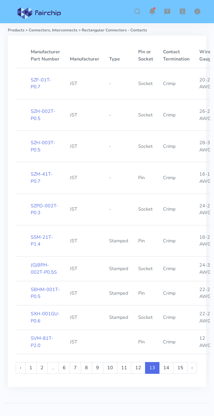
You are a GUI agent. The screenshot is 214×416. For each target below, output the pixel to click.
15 (180, 367)
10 (110, 367)
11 (124, 367)
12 (138, 367)
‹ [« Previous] (20, 367)
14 (166, 367)
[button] (137, 11)
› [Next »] (192, 367)
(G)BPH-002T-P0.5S (44, 268)
